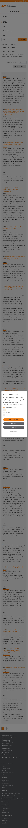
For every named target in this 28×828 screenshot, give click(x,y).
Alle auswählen (13, 419)
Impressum (10, 434)
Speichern (14, 427)
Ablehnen (13, 423)
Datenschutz (17, 434)
